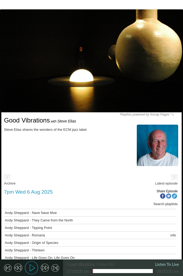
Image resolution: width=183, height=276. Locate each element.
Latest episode (166, 183)
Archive (9, 183)
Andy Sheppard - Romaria (25, 235)
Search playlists (165, 204)
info (173, 235)
